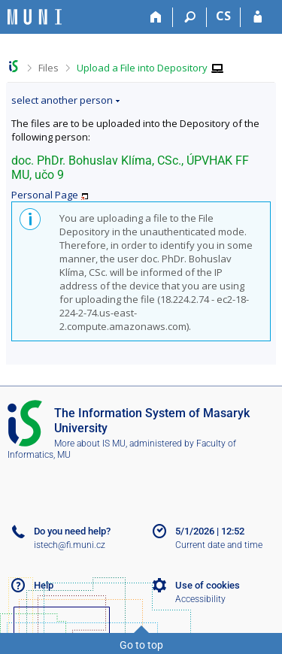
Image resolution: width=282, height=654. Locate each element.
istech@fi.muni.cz (69, 545)
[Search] (190, 17)
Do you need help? (72, 531)
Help (43, 585)
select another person (62, 100)
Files (48, 67)
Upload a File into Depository (142, 67)
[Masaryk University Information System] (35, 17)
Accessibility (200, 599)
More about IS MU (90, 443)
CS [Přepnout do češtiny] (223, 16)
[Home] (156, 17)
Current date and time (218, 545)
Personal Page (44, 194)
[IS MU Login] (257, 17)
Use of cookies (207, 585)
